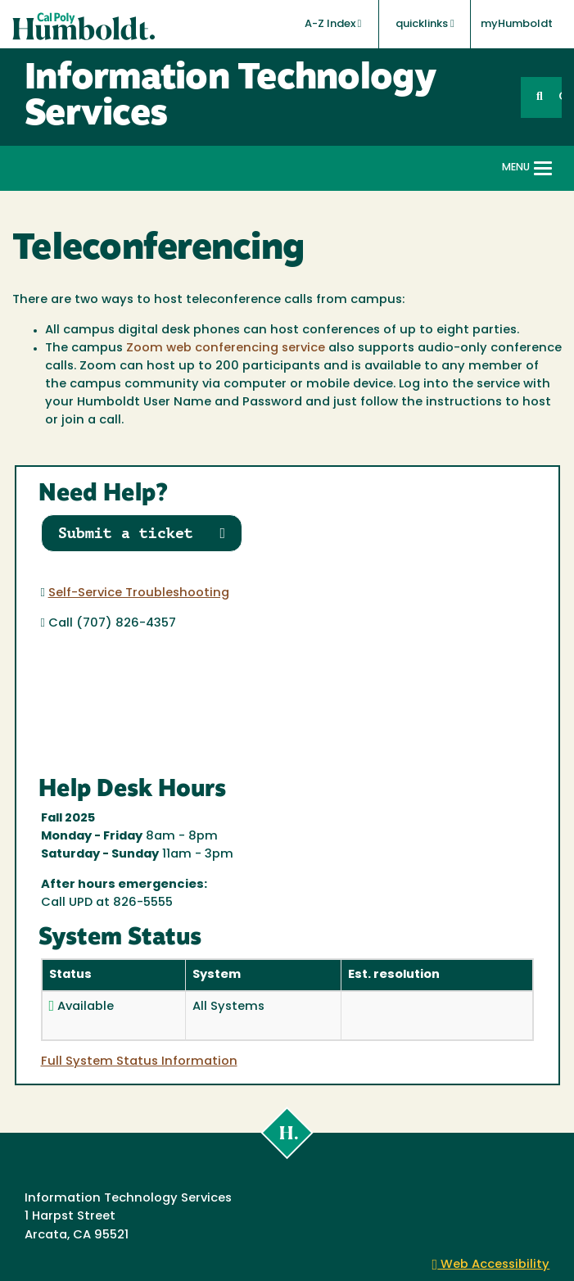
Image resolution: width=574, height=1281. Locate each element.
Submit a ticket (142, 532)
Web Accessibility (491, 1265)
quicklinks (424, 23)
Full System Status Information (139, 1062)
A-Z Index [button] (333, 23)
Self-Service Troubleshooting (138, 593)
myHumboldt (517, 24)
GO (560, 97)
